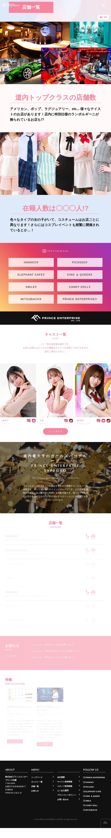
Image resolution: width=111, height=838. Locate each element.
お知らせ (35, 801)
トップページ (36, 787)
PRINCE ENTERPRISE (80, 307)
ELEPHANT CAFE (31, 278)
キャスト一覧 (36, 792)
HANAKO (31, 263)
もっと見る (55, 440)
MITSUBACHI (31, 307)
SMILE (31, 292)
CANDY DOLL (80, 292)
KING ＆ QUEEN (79, 278)
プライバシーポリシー (66, 805)
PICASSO (79, 263)
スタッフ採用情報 (64, 796)
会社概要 (61, 787)
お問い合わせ (63, 809)
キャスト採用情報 (64, 792)
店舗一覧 (35, 796)
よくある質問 (63, 801)
